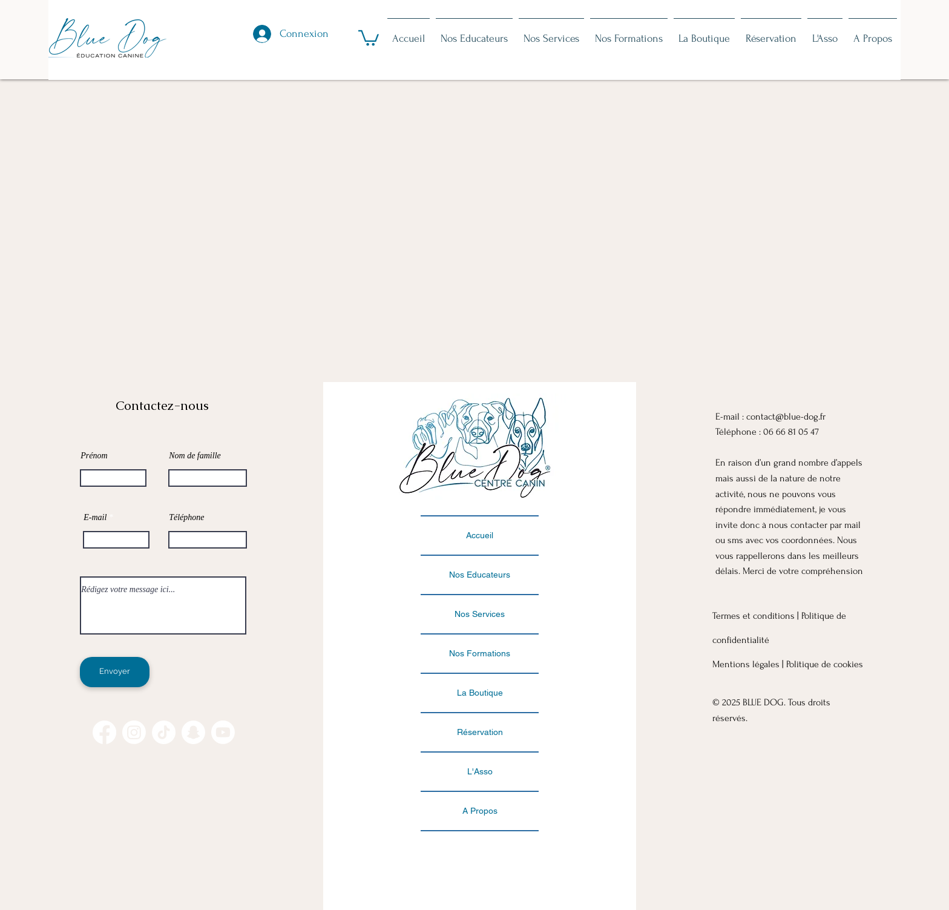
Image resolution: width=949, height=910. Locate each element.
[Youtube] (223, 732)
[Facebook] (104, 732)
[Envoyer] (114, 672)
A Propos (479, 811)
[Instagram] (134, 732)
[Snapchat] (193, 732)
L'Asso (480, 771)
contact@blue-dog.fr (786, 416)
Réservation (480, 732)
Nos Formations (479, 653)
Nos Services (480, 614)
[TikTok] (164, 732)
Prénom (93, 456)
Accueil (479, 535)
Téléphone (186, 517)
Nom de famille (195, 456)
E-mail (95, 517)
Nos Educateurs (479, 574)
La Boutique (480, 692)
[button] (368, 37)
